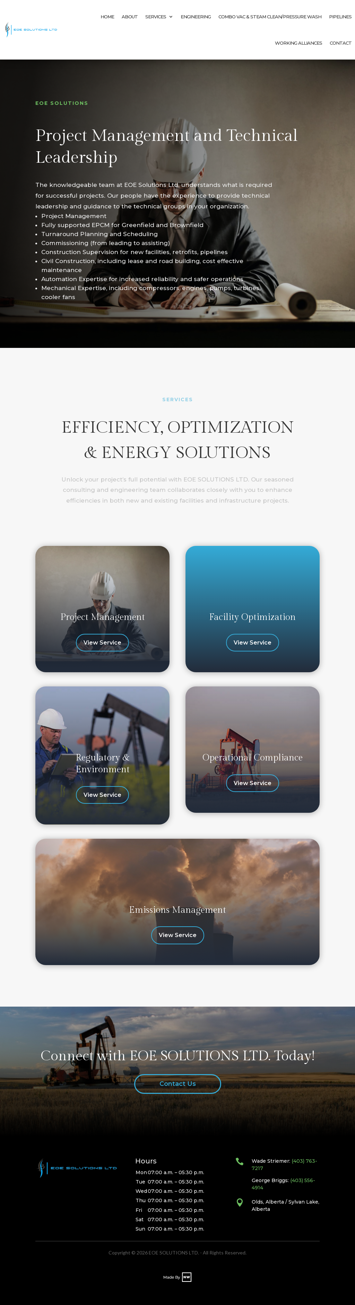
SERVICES (155, 16)
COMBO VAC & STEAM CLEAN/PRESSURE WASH (269, 16)
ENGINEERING (196, 16)
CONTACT (341, 43)
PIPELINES (340, 16)
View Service (102, 642)
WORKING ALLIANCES (298, 43)
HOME (107, 16)
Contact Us (177, 1084)
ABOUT (130, 16)
